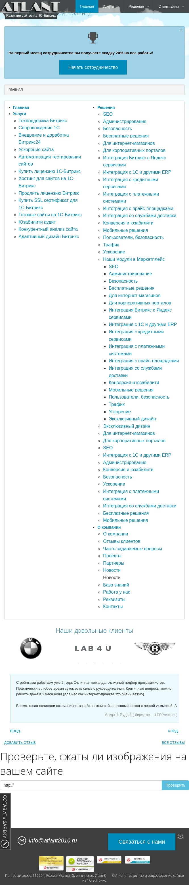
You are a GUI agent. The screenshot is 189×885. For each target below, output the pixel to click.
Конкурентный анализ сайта (48, 229)
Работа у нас (116, 592)
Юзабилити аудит (37, 222)
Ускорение (114, 251)
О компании (168, 6)
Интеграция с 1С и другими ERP (137, 172)
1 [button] (78, 664)
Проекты (112, 555)
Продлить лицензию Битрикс (49, 193)
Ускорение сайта (36, 149)
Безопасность (117, 128)
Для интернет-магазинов (129, 143)
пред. (15, 731)
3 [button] (95, 664)
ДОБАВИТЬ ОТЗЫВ (20, 743)
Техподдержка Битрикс (43, 120)
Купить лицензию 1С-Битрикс (50, 171)
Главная (87, 6)
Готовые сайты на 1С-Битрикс (50, 214)
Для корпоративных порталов (134, 150)
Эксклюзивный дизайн (132, 418)
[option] (32, 648)
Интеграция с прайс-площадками (138, 208)
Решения (136, 6)
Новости (112, 570)
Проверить (175, 785)
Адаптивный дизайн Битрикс (49, 236)
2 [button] (87, 664)
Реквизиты (114, 599)
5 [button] (112, 664)
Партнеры (113, 563)
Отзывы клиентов (121, 541)
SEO (108, 114)
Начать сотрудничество (93, 67)
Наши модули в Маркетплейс (134, 259)
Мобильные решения (125, 230)
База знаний (116, 585)
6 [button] (121, 664)
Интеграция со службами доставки (139, 215)
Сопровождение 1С (39, 127)
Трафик (111, 244)
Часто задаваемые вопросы (132, 548)
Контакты (113, 606)
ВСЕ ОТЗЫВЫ (173, 743)
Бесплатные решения (126, 136)
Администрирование (124, 121)
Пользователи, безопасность (133, 237)
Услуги (108, 6)
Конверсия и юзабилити (128, 223)
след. (173, 731)
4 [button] (104, 664)
